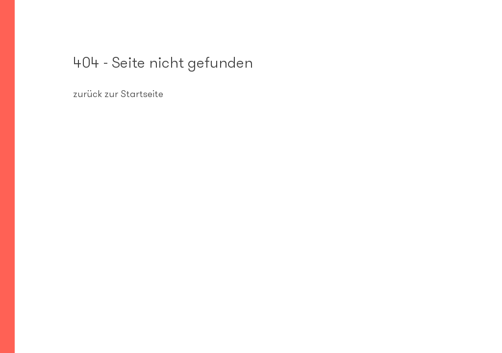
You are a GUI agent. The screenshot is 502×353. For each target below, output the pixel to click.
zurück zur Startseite (118, 94)
